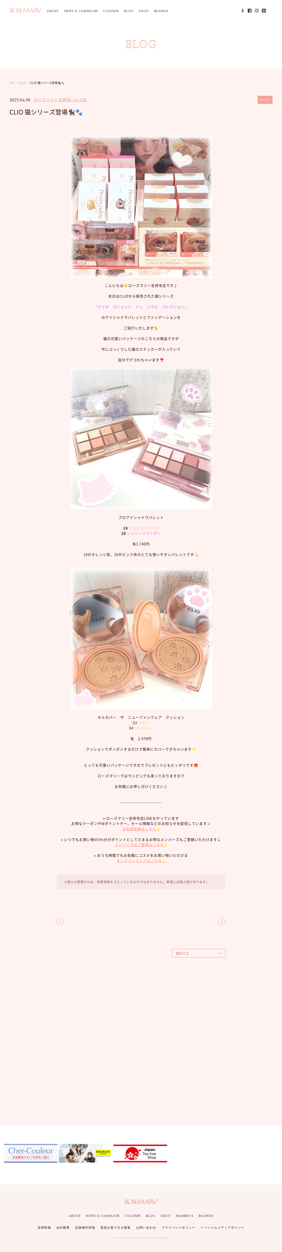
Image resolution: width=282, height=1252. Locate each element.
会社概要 (63, 1228)
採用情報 (44, 1228)
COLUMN (111, 11)
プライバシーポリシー (178, 1228)
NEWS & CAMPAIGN (81, 11)
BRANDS (161, 11)
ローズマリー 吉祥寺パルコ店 (60, 99)
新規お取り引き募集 (115, 1228)
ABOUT (53, 11)
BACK (60, 921)
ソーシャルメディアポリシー (222, 1228)
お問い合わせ (146, 1228)
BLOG (129, 11)
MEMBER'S (184, 1216)
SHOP (143, 11)
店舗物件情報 (85, 1228)
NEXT (221, 921)
